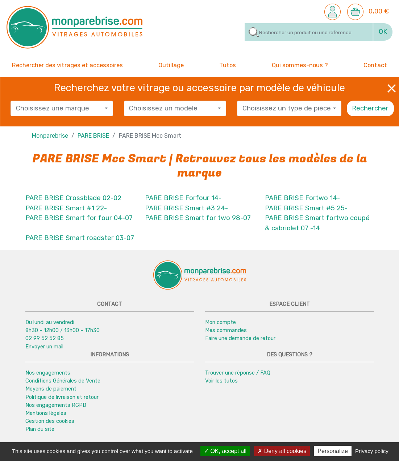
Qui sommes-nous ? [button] (300, 65)
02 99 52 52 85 (44, 338)
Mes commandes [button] (226, 330)
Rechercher (370, 108)
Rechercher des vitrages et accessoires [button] (67, 65)
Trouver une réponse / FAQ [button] (237, 372)
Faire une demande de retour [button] (240, 338)
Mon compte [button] (220, 322)
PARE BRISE (93, 135)
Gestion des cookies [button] (49, 421)
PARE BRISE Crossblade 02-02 (73, 198)
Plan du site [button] (39, 429)
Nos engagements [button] (47, 372)
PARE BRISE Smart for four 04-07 (79, 218)
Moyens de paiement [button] (50, 388)
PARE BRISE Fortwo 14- (302, 198)
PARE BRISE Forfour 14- (183, 198)
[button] (332, 11)
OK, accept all (225, 451)
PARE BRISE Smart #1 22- (66, 208)
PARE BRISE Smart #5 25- (306, 208)
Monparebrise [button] (50, 135)
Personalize (332, 451)
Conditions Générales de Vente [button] (62, 380)
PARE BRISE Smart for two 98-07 (198, 218)
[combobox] (62, 108)
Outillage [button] (171, 65)
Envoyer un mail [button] (44, 346)
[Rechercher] (309, 32)
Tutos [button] (227, 65)
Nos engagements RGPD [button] (55, 405)
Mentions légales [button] (45, 413)
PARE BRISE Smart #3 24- (186, 208)
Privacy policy (371, 451)
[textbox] (59, 109)
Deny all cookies (282, 451)
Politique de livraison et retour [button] (62, 397)
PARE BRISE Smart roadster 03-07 (79, 238)
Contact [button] (375, 65)
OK (383, 32)
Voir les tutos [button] (221, 380)
